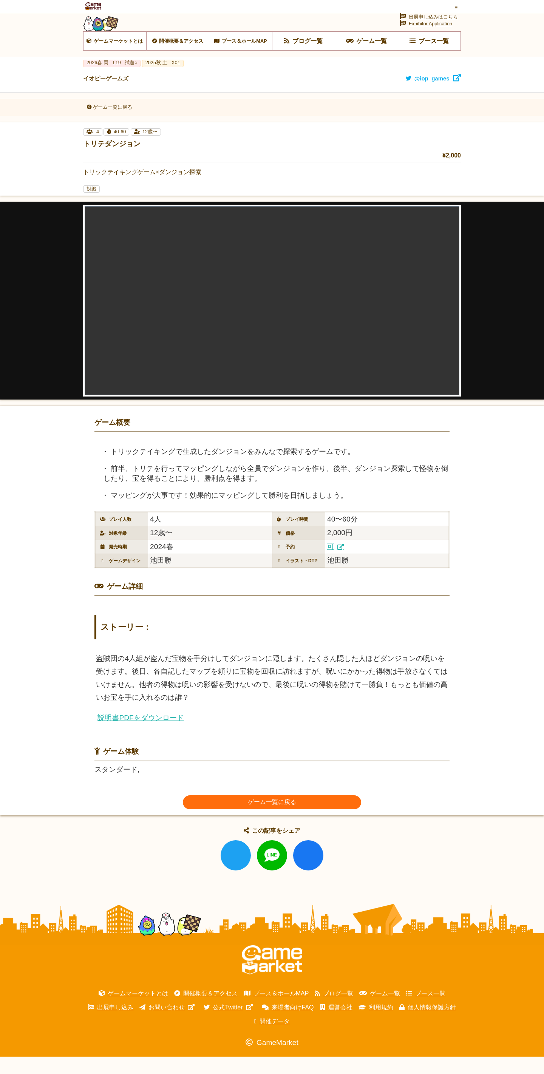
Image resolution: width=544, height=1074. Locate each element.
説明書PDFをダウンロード (140, 735)
